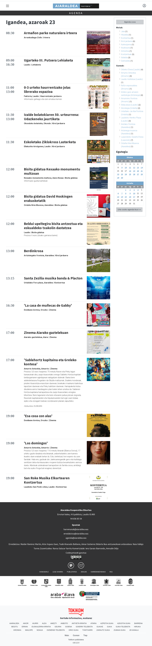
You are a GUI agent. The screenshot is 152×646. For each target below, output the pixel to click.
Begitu (14, 627)
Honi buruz (44, 572)
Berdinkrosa (33, 251)
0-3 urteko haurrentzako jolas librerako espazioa (47, 89)
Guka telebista (123, 627)
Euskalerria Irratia (41, 627)
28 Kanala (134, 630)
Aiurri (35, 623)
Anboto (64, 623)
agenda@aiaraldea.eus (76, 538)
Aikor (25, 623)
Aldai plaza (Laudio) (129, 105)
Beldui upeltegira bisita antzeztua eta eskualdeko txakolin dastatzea (53, 225)
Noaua (40, 630)
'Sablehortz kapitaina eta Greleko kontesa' (50, 362)
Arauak (84, 572)
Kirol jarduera (126, 41)
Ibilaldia (124, 57)
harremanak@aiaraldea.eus (76, 529)
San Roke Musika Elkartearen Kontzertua (47, 480)
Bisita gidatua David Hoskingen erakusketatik (48, 198)
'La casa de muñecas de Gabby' (48, 305)
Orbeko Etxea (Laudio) (130, 69)
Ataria (93, 623)
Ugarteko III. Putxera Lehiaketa (48, 60)
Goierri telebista (84, 627)
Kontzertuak (126, 54)
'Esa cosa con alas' (38, 416)
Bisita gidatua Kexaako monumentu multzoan (52, 171)
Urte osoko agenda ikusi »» (129, 209)
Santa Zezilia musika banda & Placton (53, 278)
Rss (111, 572)
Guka (109, 627)
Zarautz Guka (103, 630)
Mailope (29, 630)
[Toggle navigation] (7, 6)
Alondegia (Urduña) (129, 108)
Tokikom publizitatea (76, 640)
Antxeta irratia (79, 623)
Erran (25, 627)
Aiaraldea (14, 623)
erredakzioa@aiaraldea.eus (76, 533)
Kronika (17, 630)
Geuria (58, 627)
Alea (44, 623)
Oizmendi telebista (56, 630)
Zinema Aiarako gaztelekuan (46, 332)
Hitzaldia (124, 35)
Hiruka (137, 627)
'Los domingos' (36, 443)
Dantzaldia (125, 61)
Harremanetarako (98, 572)
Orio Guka (73, 630)
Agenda (76, 13)
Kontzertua (126, 38)
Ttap (85, 635)
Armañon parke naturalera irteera (50, 33)
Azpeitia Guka (106, 623)
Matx (67, 635)
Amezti (53, 623)
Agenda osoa (130, 22)
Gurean (76, 635)
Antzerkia (125, 51)
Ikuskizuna (125, 48)
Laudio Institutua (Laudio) (132, 79)
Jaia (123, 31)
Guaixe (100, 627)
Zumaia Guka (119, 630)
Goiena (68, 627)
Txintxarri (87, 630)
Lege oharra (58, 572)
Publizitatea (72, 572)
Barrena (138, 623)
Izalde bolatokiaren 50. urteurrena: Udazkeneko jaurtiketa (51, 116)
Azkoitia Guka (123, 623)
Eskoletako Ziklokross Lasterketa (50, 142)
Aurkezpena (126, 44)
